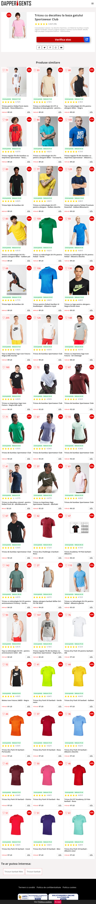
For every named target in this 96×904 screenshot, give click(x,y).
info (28, 112)
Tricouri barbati (34, 871)
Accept (58, 902)
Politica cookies (69, 887)
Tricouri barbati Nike (14, 871)
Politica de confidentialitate (49, 887)
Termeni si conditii (27, 887)
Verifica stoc (72, 39)
